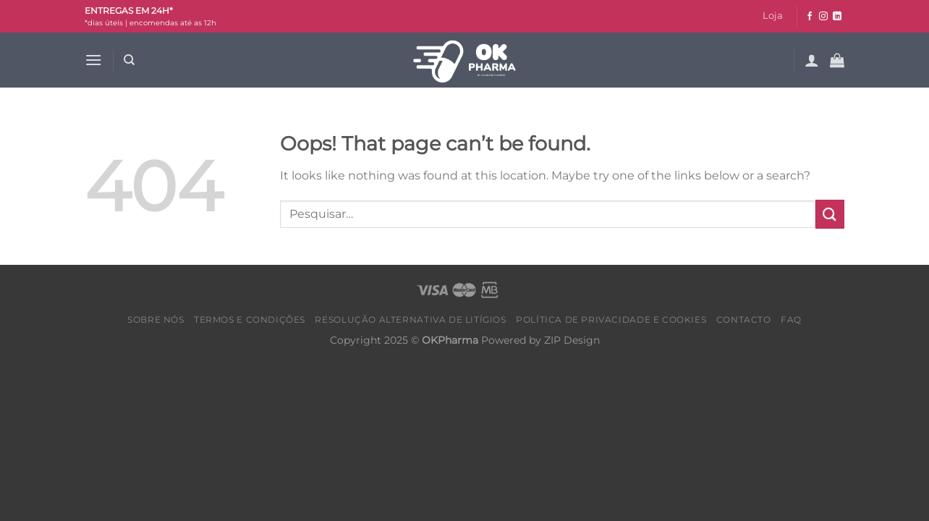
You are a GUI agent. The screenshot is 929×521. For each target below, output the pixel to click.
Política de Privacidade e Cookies (611, 319)
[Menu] (93, 59)
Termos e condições (249, 319)
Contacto (743, 319)
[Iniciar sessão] (812, 60)
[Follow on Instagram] (823, 17)
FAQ (791, 319)
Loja (773, 15)
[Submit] (829, 214)
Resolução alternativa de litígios (410, 319)
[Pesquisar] (129, 60)
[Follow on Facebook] (809, 17)
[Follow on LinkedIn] (837, 17)
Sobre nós (155, 319)
